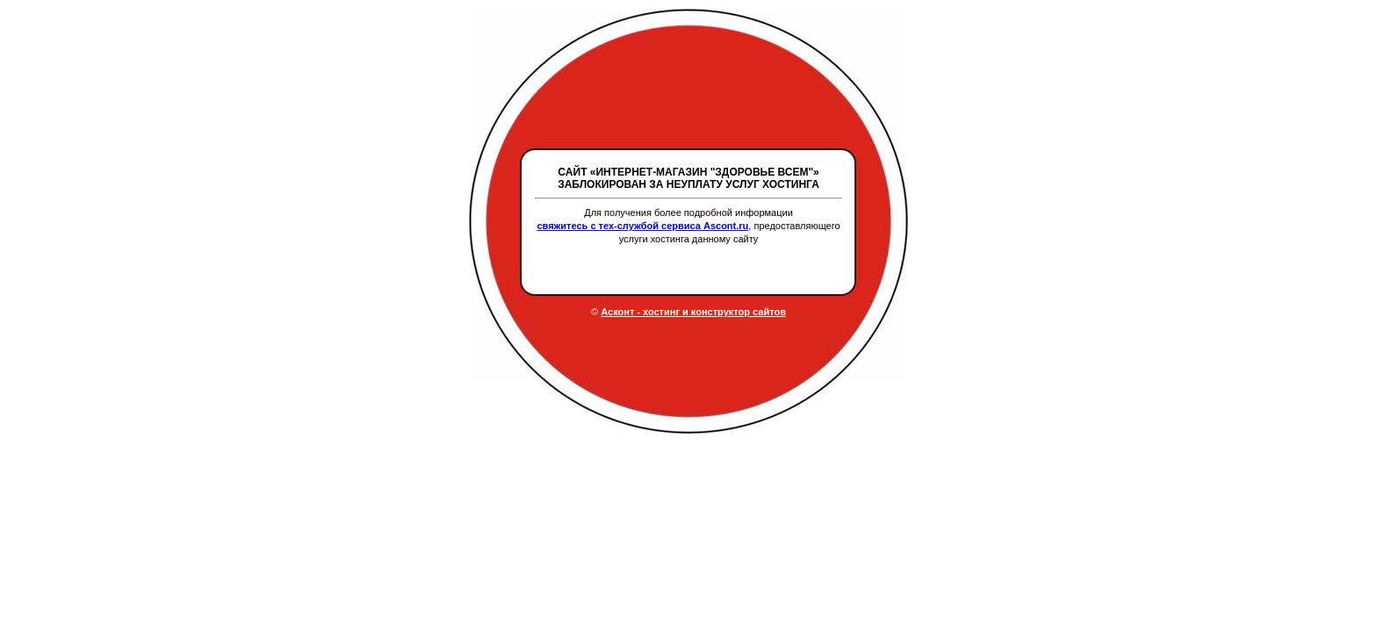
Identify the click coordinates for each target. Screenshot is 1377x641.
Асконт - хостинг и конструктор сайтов (693, 311)
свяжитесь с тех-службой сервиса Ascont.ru (642, 225)
